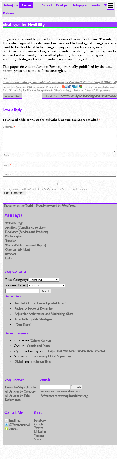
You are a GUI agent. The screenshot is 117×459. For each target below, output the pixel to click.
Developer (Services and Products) (26, 236)
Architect (47, 5)
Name (7, 159)
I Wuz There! (23, 329)
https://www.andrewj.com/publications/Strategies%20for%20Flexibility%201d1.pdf (60, 82)
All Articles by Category (20, 396)
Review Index (13, 404)
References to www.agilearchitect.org (64, 400)
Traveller (96, 5)
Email (7, 169)
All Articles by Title (17, 400)
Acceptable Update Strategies (33, 324)
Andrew (40, 86)
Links (8, 263)
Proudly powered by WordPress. (56, 210)
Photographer (79, 5)
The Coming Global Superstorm (51, 361)
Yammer (39, 440)
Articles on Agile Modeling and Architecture (88, 96)
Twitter (38, 432)
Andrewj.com (10, 5)
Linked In (40, 436)
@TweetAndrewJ (17, 429)
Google (38, 428)
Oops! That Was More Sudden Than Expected (76, 355)
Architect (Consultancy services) (25, 232)
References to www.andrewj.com (61, 396)
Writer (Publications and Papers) (25, 250)
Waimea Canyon (40, 345)
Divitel (19, 366)
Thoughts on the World (48, 90)
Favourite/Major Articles (20, 392)
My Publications (27, 90)
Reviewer (8, 13)
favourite (78, 90)
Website (7, 179)
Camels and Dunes (38, 350)
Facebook (40, 425)
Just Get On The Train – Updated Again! (40, 308)
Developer (62, 5)
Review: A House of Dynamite (33, 313)
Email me (12, 425)
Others (11, 434)
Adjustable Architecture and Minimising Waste (44, 318)
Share (37, 444)
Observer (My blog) (17, 254)
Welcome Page (14, 228)
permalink (105, 90)
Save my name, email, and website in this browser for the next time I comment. (45, 193)
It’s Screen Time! (40, 366)
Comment (9, 126)
